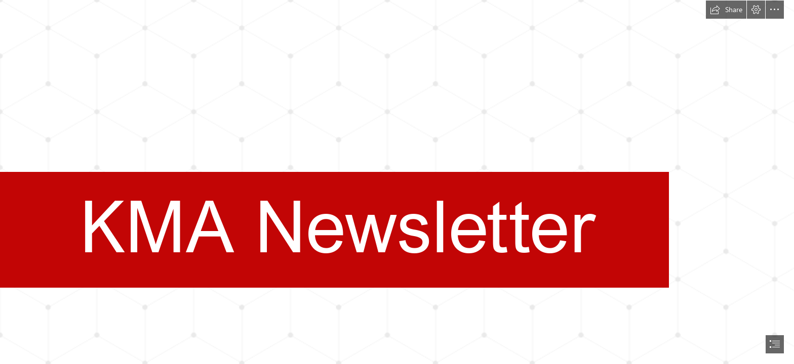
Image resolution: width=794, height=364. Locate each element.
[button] (726, 10)
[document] (397, 182)
